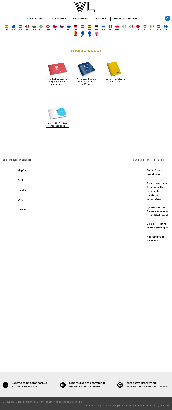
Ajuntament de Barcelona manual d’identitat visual (157, 211)
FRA (110, 27)
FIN (103, 27)
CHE (48, 27)
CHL (55, 27)
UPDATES (100, 18)
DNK (82, 27)
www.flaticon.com (135, 405)
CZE (62, 27)
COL (69, 27)
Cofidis (22, 190)
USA (96, 34)
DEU (75, 27)
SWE (82, 34)
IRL (124, 27)
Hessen (22, 209)
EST (96, 27)
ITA (131, 27)
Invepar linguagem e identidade (114, 80)
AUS (13, 27)
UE (89, 34)
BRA (41, 27)
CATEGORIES (58, 18)
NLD (159, 27)
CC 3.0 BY (164, 405)
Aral (20, 180)
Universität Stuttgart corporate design (57, 124)
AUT (20, 27)
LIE (138, 27)
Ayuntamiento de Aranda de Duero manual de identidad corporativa (157, 191)
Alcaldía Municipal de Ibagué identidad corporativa (57, 82)
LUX (145, 27)
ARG (6, 27)
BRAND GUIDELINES (126, 18)
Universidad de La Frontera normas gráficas (86, 82)
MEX (152, 27)
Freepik (116, 405)
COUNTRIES (80, 18)
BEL (27, 27)
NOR (166, 27)
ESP (89, 27)
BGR (34, 27)
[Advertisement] (21, 96)
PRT (75, 34)
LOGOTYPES (35, 18)
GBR (117, 27)
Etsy (20, 199)
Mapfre (22, 170)
